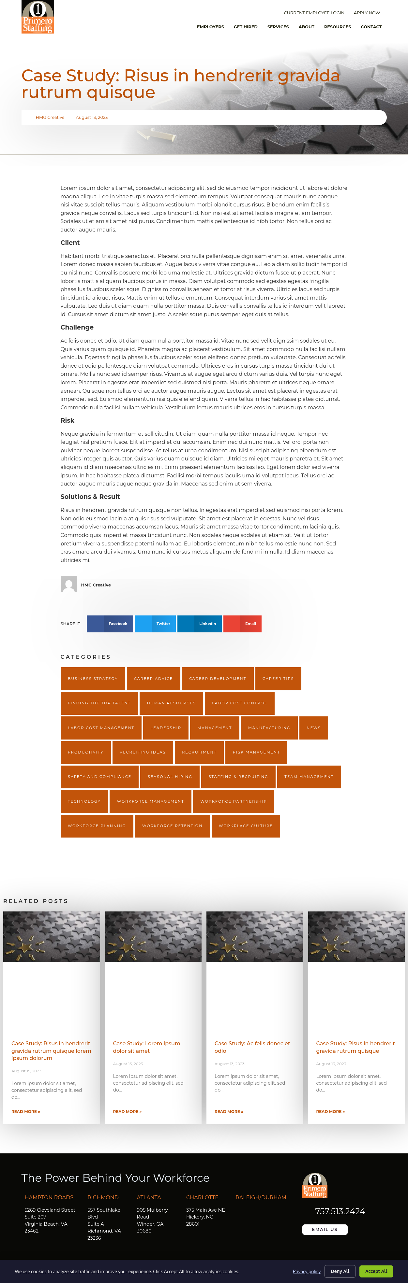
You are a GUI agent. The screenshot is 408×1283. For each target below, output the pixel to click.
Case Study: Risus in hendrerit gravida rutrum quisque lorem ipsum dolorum (51, 1050)
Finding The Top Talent (99, 703)
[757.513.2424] (307, 1211)
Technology (84, 801)
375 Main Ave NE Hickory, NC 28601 (205, 1217)
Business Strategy (93, 678)
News (314, 728)
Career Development (217, 678)
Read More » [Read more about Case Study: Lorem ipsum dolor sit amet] (127, 1111)
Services (278, 26)
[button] (110, 623)
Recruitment (199, 752)
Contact (371, 26)
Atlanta (149, 1197)
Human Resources (171, 703)
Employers (210, 26)
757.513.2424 (340, 1211)
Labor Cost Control (239, 703)
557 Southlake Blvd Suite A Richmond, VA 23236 (104, 1224)
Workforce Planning (97, 826)
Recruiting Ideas (143, 752)
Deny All (340, 1271)
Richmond (103, 1197)
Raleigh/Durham (260, 1197)
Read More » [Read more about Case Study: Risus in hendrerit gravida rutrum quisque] (330, 1111)
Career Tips (278, 678)
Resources (337, 26)
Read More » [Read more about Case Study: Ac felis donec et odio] (229, 1111)
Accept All (376, 1271)
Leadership (166, 728)
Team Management (309, 776)
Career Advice (153, 678)
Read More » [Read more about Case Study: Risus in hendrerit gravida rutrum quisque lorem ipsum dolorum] (25, 1111)
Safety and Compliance (99, 776)
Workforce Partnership (233, 801)
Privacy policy (307, 1271)
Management (215, 728)
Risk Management (256, 752)
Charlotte (202, 1197)
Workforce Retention (172, 826)
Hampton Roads (49, 1197)
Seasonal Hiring (170, 776)
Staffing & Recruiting (238, 776)
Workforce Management (150, 801)
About (306, 26)
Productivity (85, 752)
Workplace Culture (246, 826)
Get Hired (246, 26)
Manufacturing (269, 728)
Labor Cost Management (101, 728)
